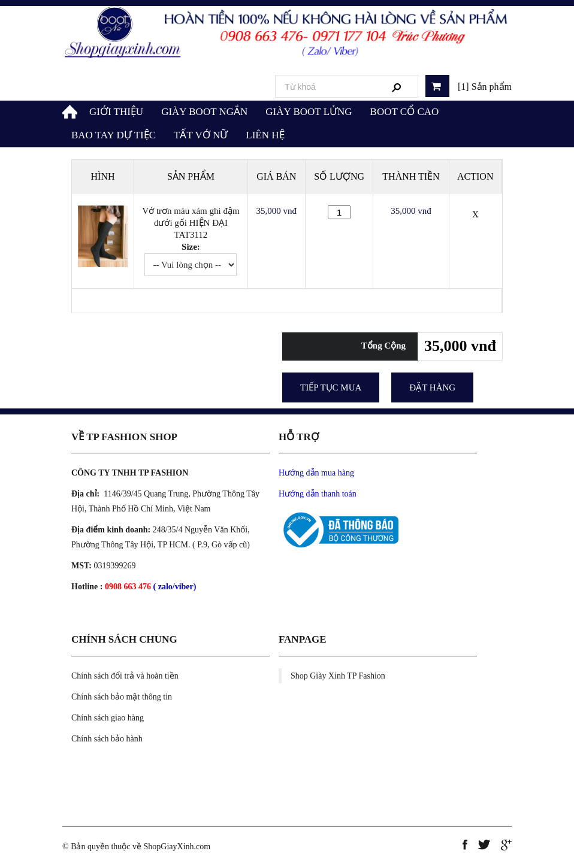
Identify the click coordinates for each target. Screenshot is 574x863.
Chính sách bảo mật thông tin (121, 696)
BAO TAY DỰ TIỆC (113, 135)
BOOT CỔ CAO (404, 111)
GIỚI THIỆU (116, 111)
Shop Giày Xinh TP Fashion (338, 675)
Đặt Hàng (432, 387)
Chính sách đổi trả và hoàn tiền (125, 675)
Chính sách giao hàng (107, 717)
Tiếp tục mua (330, 387)
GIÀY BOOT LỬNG (308, 111)
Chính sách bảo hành (107, 738)
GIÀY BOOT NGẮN (204, 111)
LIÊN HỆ (265, 135)
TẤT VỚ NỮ (201, 135)
